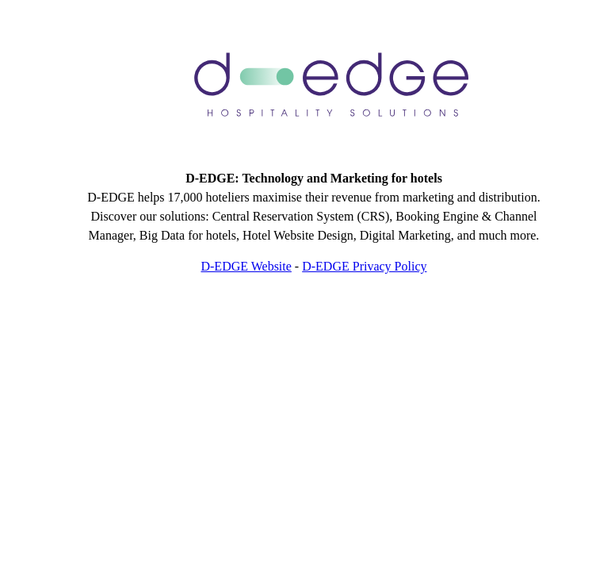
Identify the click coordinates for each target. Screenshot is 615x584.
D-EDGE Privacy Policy (364, 266)
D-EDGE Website (246, 266)
